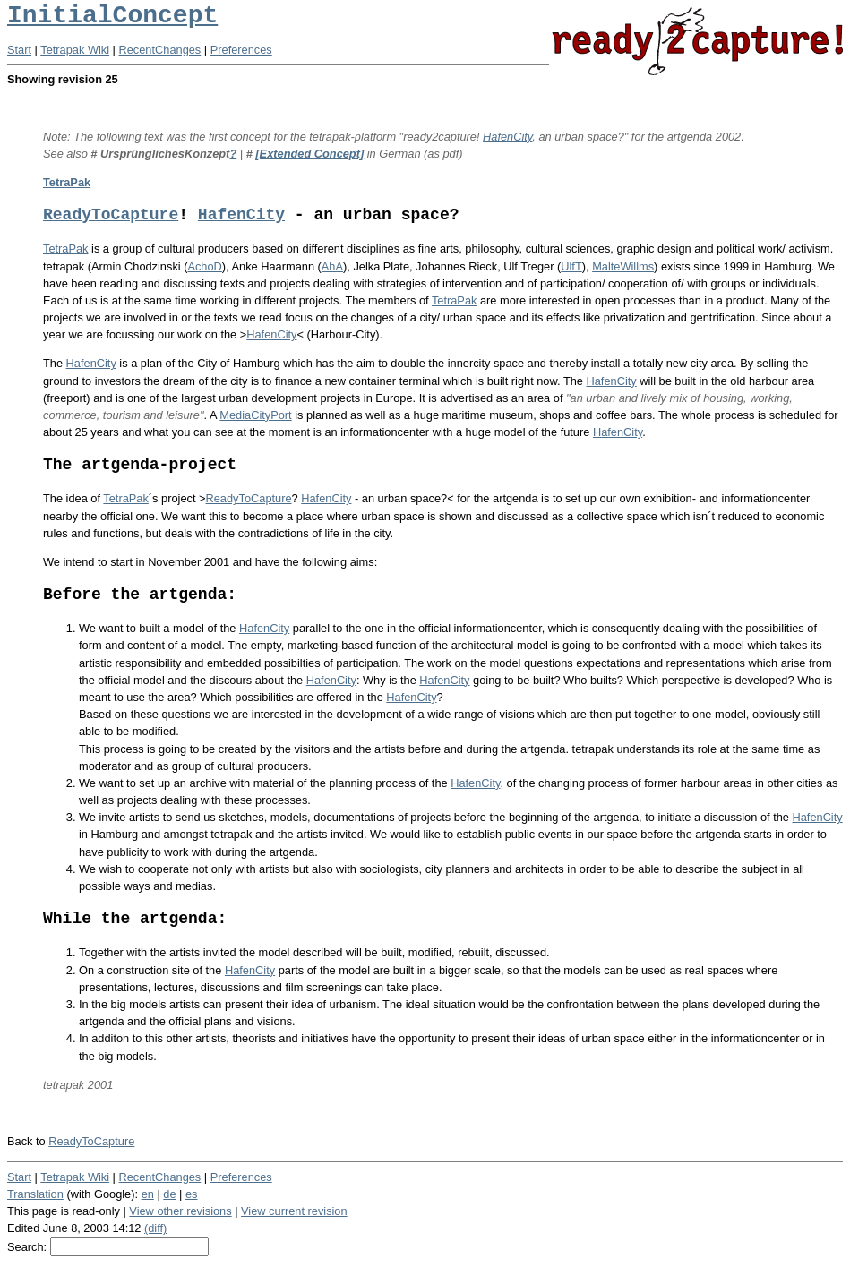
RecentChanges (160, 49)
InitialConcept (112, 16)
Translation (35, 1194)
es (191, 1194)
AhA (332, 266)
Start (19, 49)
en (148, 1194)
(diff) (155, 1228)
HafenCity (507, 136)
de (169, 1194)
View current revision (294, 1211)
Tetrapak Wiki (74, 49)
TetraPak (66, 182)
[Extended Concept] (309, 153)
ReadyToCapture (110, 215)
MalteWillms (623, 266)
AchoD (204, 266)
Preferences (241, 49)
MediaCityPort (255, 415)
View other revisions (180, 1211)
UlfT (571, 266)
